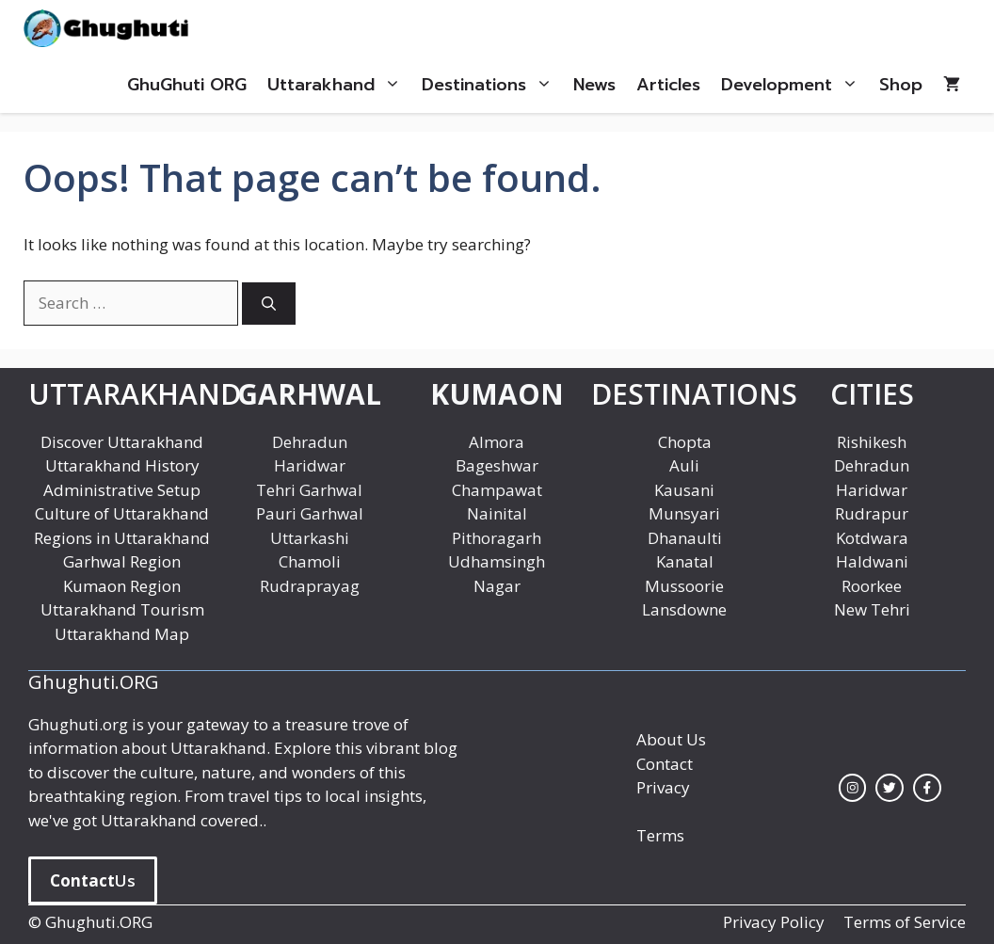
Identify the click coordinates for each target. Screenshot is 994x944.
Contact (664, 764)
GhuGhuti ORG (187, 85)
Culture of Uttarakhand (122, 513)
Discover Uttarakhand (121, 442)
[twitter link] (889, 788)
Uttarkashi (309, 538)
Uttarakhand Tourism (122, 609)
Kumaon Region (122, 586)
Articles (668, 85)
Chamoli (310, 561)
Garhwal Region (122, 561)
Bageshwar (497, 465)
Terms (660, 835)
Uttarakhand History (122, 465)
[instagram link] (853, 788)
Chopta (685, 442)
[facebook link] (927, 788)
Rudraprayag (310, 586)
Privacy (663, 787)
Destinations (492, 84)
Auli (684, 465)
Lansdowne (684, 609)
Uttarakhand (339, 84)
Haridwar (309, 465)
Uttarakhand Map (122, 634)
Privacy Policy (774, 922)
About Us (671, 739)
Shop (900, 85)
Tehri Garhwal (309, 490)
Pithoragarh (496, 538)
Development (795, 84)
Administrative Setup (121, 490)
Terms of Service (904, 922)
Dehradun (309, 442)
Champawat (497, 490)
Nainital (497, 513)
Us (93, 881)
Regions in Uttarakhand (122, 538)
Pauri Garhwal (309, 513)
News (594, 85)
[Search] (269, 303)
